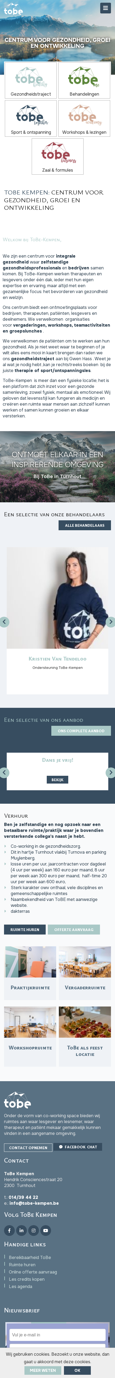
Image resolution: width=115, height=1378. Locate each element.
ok (77, 1370)
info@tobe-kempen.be (34, 1203)
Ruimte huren (24, 929)
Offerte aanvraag (74, 929)
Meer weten (43, 1370)
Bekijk (57, 779)
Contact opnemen (28, 1147)
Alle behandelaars (85, 525)
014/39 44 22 (23, 1197)
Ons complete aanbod (81, 730)
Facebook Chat (77, 1146)
